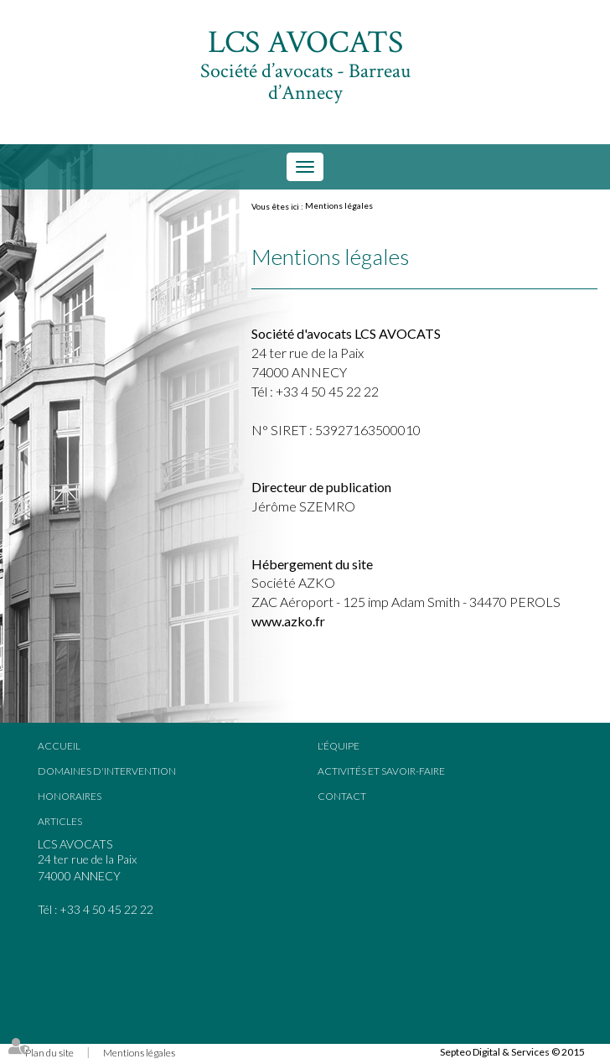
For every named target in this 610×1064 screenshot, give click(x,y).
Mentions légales (339, 205)
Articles (60, 821)
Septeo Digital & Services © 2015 (512, 1052)
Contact (342, 796)
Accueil (59, 746)
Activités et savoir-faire (381, 771)
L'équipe (338, 746)
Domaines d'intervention (107, 771)
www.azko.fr (288, 621)
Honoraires (69, 796)
